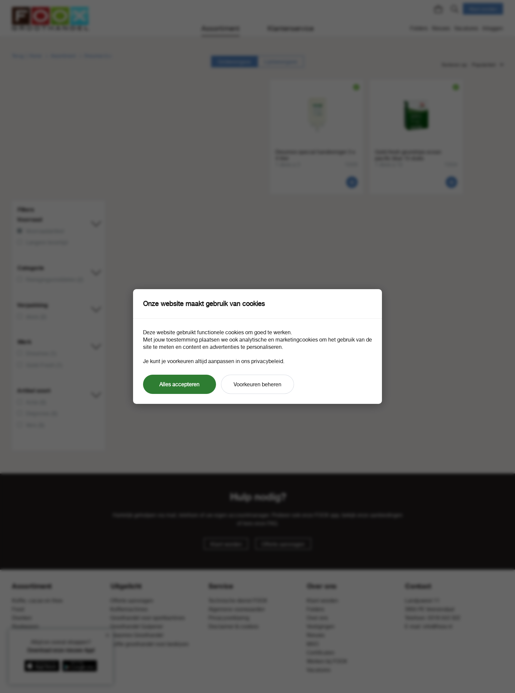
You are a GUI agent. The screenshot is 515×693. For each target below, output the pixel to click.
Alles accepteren (179, 384)
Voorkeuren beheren (257, 384)
